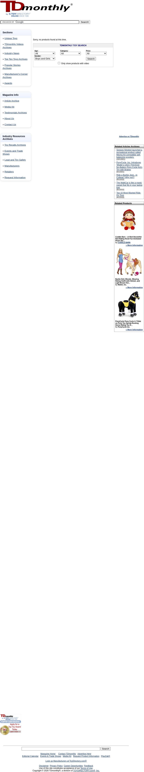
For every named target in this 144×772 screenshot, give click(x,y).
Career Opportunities (73, 766)
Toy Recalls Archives (15, 145)
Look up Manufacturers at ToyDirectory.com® (66, 761)
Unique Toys (10, 38)
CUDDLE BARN (124, 242)
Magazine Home (48, 754)
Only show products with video (75, 63)
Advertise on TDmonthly (129, 136)
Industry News (11, 53)
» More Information (134, 245)
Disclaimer (44, 766)
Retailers (9, 171)
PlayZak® (105, 756)
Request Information (14, 177)
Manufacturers (11, 166)
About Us (9, 118)
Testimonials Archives (15, 112)
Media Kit (9, 107)
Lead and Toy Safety (15, 160)
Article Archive (11, 101)
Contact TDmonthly (67, 754)
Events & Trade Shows (50, 756)
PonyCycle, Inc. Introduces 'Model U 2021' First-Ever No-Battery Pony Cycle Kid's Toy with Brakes (129, 166)
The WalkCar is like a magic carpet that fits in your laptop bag (129, 185)
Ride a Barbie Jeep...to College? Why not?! (126, 176)
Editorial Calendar (30, 756)
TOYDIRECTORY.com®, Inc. (86, 770)
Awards (8, 83)
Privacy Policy (56, 766)
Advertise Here (84, 754)
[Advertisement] (10, 238)
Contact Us (10, 124)
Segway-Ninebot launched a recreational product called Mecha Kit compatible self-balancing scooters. (129, 153)
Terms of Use (86, 768)
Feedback (88, 766)
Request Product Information (86, 756)
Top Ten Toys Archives (15, 59)
